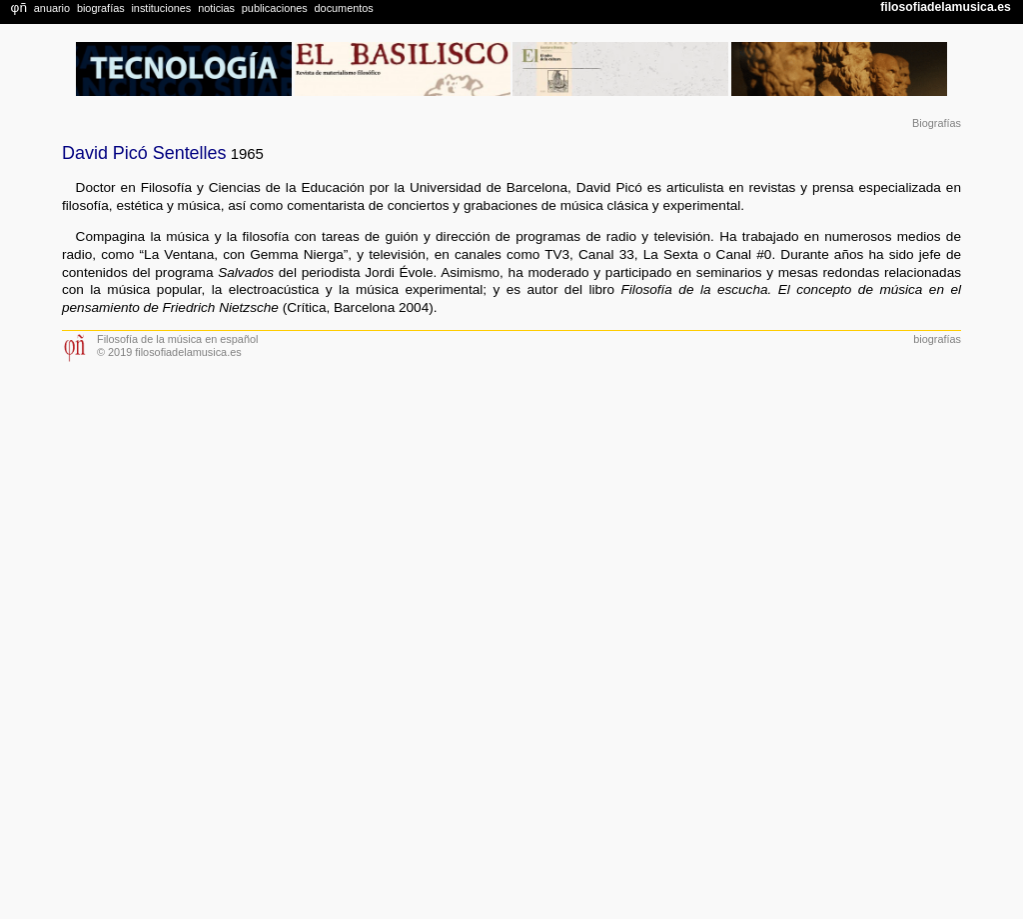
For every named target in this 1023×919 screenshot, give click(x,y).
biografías (937, 339)
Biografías (936, 123)
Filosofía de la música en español (177, 339)
